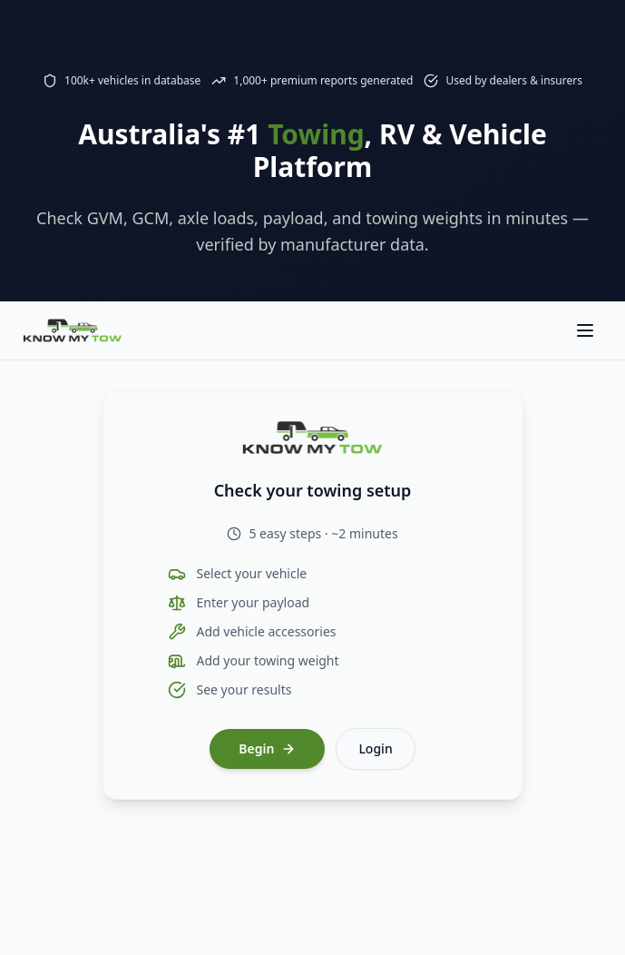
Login (375, 748)
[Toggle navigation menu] (585, 330)
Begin (267, 748)
